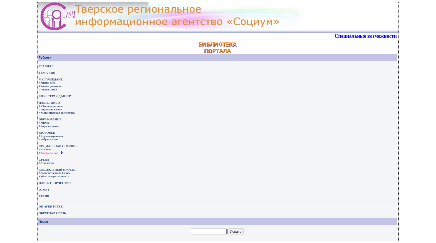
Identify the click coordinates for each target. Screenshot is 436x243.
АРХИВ (43, 196)
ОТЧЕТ (44, 189)
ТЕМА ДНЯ (47, 72)
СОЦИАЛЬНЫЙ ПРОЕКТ (57, 169)
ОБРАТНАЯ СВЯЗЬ (52, 213)
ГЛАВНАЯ (46, 66)
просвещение (50, 126)
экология (48, 162)
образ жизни (50, 139)
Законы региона (52, 106)
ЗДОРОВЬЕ (47, 132)
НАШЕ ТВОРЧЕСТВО (55, 182)
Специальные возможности (366, 36)
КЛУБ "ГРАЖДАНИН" (55, 96)
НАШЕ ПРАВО (49, 102)
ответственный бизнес (56, 172)
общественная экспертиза (58, 112)
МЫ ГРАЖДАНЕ (51, 79)
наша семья (49, 89)
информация (50, 153)
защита (46, 149)
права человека (52, 109)
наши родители (51, 86)
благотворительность (55, 176)
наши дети (49, 82)
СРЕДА (44, 159)
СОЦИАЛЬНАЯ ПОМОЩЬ (58, 146)
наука (45, 122)
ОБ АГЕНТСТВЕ (51, 206)
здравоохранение (52, 136)
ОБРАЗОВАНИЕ (50, 119)
